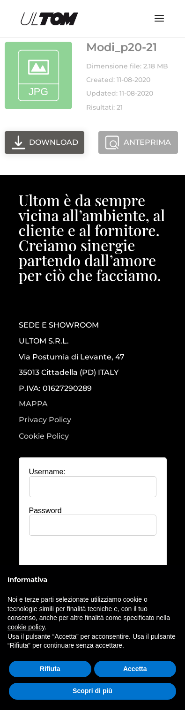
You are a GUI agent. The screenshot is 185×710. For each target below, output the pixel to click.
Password (45, 511)
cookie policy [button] (25, 627)
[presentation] (98, 561)
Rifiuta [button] (50, 669)
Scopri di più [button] (92, 691)
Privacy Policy (45, 420)
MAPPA (33, 403)
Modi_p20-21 (121, 47)
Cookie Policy (44, 436)
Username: (47, 472)
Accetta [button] (135, 669)
